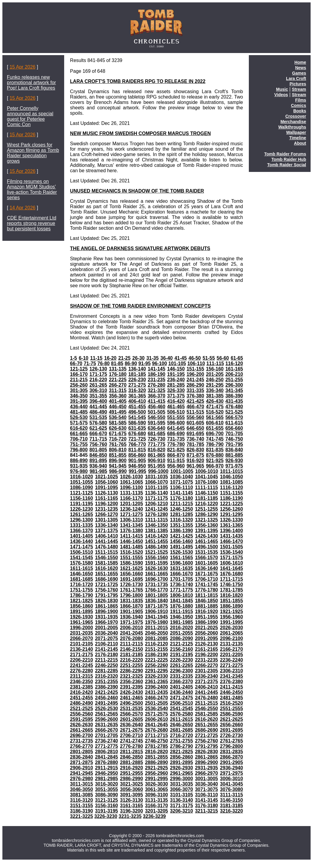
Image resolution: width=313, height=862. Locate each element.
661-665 (79, 433)
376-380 (195, 395)
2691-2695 (231, 730)
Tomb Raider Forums (285, 154)
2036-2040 (106, 633)
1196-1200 (106, 503)
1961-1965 (81, 622)
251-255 (234, 379)
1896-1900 (106, 611)
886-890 (79, 460)
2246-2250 (106, 665)
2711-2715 (156, 735)
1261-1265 (81, 514)
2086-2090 (181, 638)
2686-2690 (206, 730)
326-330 (176, 390)
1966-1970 (106, 622)
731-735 (176, 438)
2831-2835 (231, 751)
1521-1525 (156, 552)
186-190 (156, 374)
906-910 (156, 460)
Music (282, 89)
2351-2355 (106, 681)
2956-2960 (156, 773)
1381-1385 (156, 530)
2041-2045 (131, 633)
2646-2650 (181, 724)
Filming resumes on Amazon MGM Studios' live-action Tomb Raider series (32, 189)
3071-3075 (206, 789)
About (300, 143)
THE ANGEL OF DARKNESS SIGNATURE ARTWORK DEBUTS (140, 248)
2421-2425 (106, 692)
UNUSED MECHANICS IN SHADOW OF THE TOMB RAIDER (137, 190)
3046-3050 (81, 789)
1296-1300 (81, 519)
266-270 (118, 385)
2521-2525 (81, 708)
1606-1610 (231, 562)
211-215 (79, 379)
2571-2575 (156, 713)
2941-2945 (81, 773)
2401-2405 (181, 686)
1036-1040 (181, 476)
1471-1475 (81, 546)
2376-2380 (231, 681)
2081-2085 (156, 638)
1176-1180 (181, 498)
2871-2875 (81, 762)
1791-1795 (106, 595)
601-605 (195, 422)
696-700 (215, 433)
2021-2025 (206, 627)
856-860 (137, 455)
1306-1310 (131, 519)
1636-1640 (206, 568)
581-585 (118, 422)
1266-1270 (106, 514)
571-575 (79, 422)
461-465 (176, 406)
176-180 (118, 374)
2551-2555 (231, 708)
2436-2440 (181, 692)
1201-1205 (131, 503)
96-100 (159, 363)
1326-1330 (231, 519)
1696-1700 (156, 579)
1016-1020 (81, 476)
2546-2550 (206, 708)
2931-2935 (206, 767)
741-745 (215, 438)
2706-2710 (131, 735)
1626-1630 (156, 568)
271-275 (137, 385)
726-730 (156, 438)
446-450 (118, 406)
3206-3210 (181, 810)
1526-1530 (181, 552)
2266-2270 (206, 665)
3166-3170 (156, 805)
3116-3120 (81, 800)
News (300, 67)
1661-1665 (156, 573)
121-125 (79, 368)
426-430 (215, 401)
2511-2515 (206, 703)
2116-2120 (156, 643)
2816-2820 (156, 751)
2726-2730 (231, 735)
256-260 (79, 385)
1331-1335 (81, 525)
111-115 (215, 363)
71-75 (90, 363)
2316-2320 (106, 676)
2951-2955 (131, 773)
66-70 (76, 363)
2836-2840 (81, 757)
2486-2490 (81, 703)
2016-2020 (181, 627)
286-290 (195, 385)
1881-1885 (206, 606)
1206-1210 (156, 503)
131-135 (118, 368)
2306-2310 (231, 670)
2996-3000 (181, 778)
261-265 (98, 385)
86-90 (131, 363)
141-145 (156, 368)
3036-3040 (206, 784)
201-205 (215, 374)
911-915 (176, 460)
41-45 (180, 358)
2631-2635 (106, 724)
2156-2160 (181, 649)
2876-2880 (106, 762)
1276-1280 (156, 514)
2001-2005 (106, 627)
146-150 (176, 368)
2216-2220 (131, 660)
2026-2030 (231, 627)
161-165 (234, 368)
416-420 (176, 401)
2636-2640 (131, 724)
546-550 (156, 417)
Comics (298, 105)
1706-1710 (206, 579)
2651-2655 (206, 724)
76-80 (103, 363)
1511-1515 (106, 552)
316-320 (137, 390)
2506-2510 (181, 703)
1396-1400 (231, 530)
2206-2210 (81, 660)
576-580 (98, 422)
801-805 (98, 449)
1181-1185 (206, 498)
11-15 (96, 358)
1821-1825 (81, 600)
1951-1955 (206, 616)
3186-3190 (81, 810)
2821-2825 (181, 751)
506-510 (176, 412)
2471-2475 (181, 697)
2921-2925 (156, 767)
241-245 (195, 379)
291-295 (215, 385)
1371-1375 (106, 530)
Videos (281, 94)
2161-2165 (206, 649)
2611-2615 (181, 719)
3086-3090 (106, 794)
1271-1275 (131, 514)
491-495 (118, 412)
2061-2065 (231, 633)
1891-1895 (81, 611)
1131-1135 (131, 492)
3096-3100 (156, 794)
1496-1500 (206, 546)
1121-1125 (81, 492)
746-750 (234, 438)
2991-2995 (156, 778)
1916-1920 (206, 611)
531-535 (98, 417)
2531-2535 (131, 708)
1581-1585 (106, 562)
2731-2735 (81, 740)
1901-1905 (131, 611)
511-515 (195, 412)
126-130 (98, 368)
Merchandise (293, 121)
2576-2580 (181, 713)
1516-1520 (131, 552)
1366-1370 (81, 530)
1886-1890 (231, 606)
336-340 (215, 390)
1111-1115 (206, 487)
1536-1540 (231, 552)
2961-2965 (181, 773)
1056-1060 (106, 482)
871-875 (195, 455)
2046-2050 (156, 633)
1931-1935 (106, 616)
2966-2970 (206, 773)
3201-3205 (156, 810)
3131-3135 (156, 800)
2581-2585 (206, 713)
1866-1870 (131, 606)
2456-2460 (106, 697)
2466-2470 (156, 697)
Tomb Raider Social (286, 164)
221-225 (118, 379)
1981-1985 (181, 622)
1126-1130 (106, 492)
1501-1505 (231, 546)
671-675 (118, 433)
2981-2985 (106, 778)
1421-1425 (181, 536)
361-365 (137, 395)
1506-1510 (81, 552)
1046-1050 (231, 476)
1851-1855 (231, 600)
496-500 (137, 412)
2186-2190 (156, 654)
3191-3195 (106, 810)
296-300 (234, 385)
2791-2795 (206, 746)
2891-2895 (181, 762)
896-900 (118, 460)
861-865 (156, 455)
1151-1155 (231, 492)
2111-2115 (131, 643)
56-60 (223, 358)
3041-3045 (231, 784)
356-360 (118, 395)
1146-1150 (206, 492)
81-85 (117, 363)
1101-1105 (156, 487)
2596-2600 (106, 719)
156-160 (215, 368)
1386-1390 (181, 530)
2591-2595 (81, 719)
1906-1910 (156, 611)
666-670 (98, 433)
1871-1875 (156, 606)
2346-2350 (81, 681)
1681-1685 (81, 579)
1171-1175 (156, 498)
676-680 (137, 433)
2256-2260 (156, 665)
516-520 (215, 412)
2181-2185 (131, 654)
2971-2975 (231, 773)
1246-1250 (181, 509)
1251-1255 (206, 509)
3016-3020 (106, 784)
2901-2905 (231, 762)
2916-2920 (131, 767)
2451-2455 (81, 697)
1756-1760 (106, 589)
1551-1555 (131, 557)
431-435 (234, 401)
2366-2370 (181, 681)
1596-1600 (181, 562)
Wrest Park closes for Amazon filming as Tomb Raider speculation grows (33, 153)
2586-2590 (231, 713)
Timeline (297, 137)
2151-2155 (156, 649)
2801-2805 (81, 751)
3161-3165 (131, 805)
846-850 (98, 455)
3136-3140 (181, 800)
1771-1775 (181, 589)
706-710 (79, 438)
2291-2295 (156, 670)
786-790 (215, 444)
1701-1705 (181, 579)
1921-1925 (231, 611)
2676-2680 (156, 730)
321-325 (156, 390)
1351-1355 (181, 525)
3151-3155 (81, 805)
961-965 (195, 465)
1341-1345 (131, 525)
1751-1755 (81, 589)
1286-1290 (206, 514)
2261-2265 (181, 665)
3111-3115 (231, 794)
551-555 (176, 417)
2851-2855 (156, 757)
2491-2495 (106, 703)
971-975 (234, 465)
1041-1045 (206, 476)
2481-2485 (231, 697)
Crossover (295, 116)
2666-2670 (106, 730)
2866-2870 (231, 757)
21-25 (124, 358)
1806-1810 (181, 595)
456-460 (156, 406)
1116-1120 (231, 487)
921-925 (215, 460)
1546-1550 (106, 557)
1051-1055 (81, 482)
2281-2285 (106, 670)
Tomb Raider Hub (288, 159)
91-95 (144, 363)
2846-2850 (131, 757)
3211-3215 (206, 810)
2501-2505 (156, 703)
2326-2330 (156, 676)
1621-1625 (131, 568)
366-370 (156, 395)
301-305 (79, 390)
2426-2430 (131, 692)
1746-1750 (231, 584)
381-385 (215, 395)
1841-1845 (181, 600)
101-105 (177, 363)
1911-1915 (181, 611)
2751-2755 (181, 740)
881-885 (234, 455)
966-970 (215, 465)
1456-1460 (181, 541)
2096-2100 (231, 638)
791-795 (234, 444)
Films (300, 100)
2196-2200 (206, 654)
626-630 (118, 428)
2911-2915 (106, 767)
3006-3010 (231, 778)
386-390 (234, 395)
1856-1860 (81, 606)
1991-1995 (231, 622)
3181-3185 (231, 805)
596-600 (176, 422)
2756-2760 (206, 740)
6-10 (83, 358)
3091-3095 (131, 794)
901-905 (137, 460)
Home (300, 62)
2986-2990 (131, 778)
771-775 (156, 444)
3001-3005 (206, 778)
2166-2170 (231, 649)
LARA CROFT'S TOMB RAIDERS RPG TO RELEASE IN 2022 (138, 81)
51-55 (209, 358)
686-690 (176, 433)
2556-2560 (81, 713)
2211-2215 (106, 660)
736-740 (195, 438)
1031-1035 (156, 476)
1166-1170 (131, 498)
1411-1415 (131, 536)
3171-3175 (181, 805)
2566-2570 (131, 713)
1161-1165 (106, 498)
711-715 (98, 438)
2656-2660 (231, 724)
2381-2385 (81, 686)
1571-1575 (231, 557)
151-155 (195, 368)
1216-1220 (206, 503)
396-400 (98, 401)
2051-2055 (181, 633)
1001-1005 (181, 471)
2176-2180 (106, 654)
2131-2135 (231, 643)
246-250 (215, 379)
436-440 (79, 406)
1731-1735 (156, 584)
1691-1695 (131, 579)
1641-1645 (231, 568)
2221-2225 (156, 660)
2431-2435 (156, 692)
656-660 (234, 428)
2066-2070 (81, 638)
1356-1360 (206, 525)
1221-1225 (231, 503)
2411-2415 (231, 686)
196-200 (195, 374)
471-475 (215, 406)
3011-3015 (81, 784)
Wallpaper (296, 132)
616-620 (79, 428)
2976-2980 (81, 778)
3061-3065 (156, 789)
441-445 (98, 406)
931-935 (79, 465)
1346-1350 (156, 525)
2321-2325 (131, 676)
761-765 (118, 444)
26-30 (138, 358)
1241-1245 (156, 509)
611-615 (234, 422)
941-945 (118, 465)
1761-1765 (131, 589)
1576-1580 (81, 562)
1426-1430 (206, 536)
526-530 (79, 417)
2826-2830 (206, 751)
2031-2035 (81, 633)
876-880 (215, 455)
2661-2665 (81, 730)
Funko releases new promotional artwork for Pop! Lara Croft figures (31, 82)
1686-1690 (106, 579)
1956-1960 (231, 616)
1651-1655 (106, 573)
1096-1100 (131, 487)
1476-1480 (106, 546)
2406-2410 (206, 686)
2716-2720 (181, 735)
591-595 (156, 422)
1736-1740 (181, 584)
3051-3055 (106, 789)
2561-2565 (106, 713)
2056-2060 (206, 633)
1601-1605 (206, 562)
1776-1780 (206, 589)
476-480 (234, 406)
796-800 (79, 449)
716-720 (118, 438)
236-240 (176, 379)
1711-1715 (231, 579)
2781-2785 (156, 746)
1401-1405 (81, 536)
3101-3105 (181, 794)
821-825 (176, 449)
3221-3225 (81, 816)
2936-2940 (231, 767)
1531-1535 (206, 552)
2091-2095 (206, 638)
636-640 (156, 428)
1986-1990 (206, 622)
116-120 (234, 363)
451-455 (137, 406)
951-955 (156, 465)
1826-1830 (106, 600)
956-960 (176, 465)
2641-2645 (156, 724)
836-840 (234, 449)
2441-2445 (206, 692)
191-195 (176, 374)
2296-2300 (181, 670)
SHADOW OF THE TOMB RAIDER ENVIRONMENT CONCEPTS (140, 305)
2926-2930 (181, 767)
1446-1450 (131, 541)
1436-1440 (81, 541)
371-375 (176, 395)
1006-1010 (206, 471)
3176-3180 (206, 805)
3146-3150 (231, 800)
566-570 (234, 417)
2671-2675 (131, 730)
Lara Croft (296, 78)
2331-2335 (181, 676)
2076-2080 (131, 638)
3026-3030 (156, 784)
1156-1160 (81, 498)
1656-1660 (131, 573)
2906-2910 (81, 767)
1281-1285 (181, 514)
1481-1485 (131, 546)
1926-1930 (81, 616)
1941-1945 (156, 616)
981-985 (98, 471)
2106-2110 (106, 643)
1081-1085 (231, 482)
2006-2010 (131, 627)
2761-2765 (231, 740)
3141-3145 (206, 800)
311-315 (118, 390)
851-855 (118, 455)
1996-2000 (81, 627)
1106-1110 (181, 487)
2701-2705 (106, 735)
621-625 (98, 428)
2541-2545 (181, 708)
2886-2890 (156, 762)
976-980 (79, 471)
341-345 (234, 390)
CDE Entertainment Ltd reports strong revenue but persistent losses (31, 223)
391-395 (79, 401)
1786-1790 (81, 595)
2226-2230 (181, 660)
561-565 (215, 417)
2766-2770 (81, 746)
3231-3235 (130, 816)
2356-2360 (131, 681)
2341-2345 (231, 676)
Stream (299, 89)
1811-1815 (206, 595)
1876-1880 (181, 606)
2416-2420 (81, 692)
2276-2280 (81, 670)
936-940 (98, 465)
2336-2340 (206, 676)
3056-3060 (131, 789)
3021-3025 (131, 784)
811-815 (137, 449)
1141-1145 (181, 492)
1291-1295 (231, 514)
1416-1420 (156, 536)
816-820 (156, 449)
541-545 (137, 417)
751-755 (79, 444)
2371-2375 (206, 681)
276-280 (156, 385)
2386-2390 (106, 686)
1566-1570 (206, 557)
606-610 (215, 422)
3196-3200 (131, 810)
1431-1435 (231, 536)
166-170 (79, 374)
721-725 (137, 438)
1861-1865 (106, 606)
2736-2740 (106, 740)
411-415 (156, 401)
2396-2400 (156, 686)
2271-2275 (231, 665)
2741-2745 (131, 740)
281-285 (176, 385)
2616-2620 (206, 719)
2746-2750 (156, 740)
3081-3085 (81, 794)
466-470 (195, 406)
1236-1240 (131, 509)
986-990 (118, 471)
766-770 (137, 444)
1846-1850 (206, 600)
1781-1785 (231, 589)
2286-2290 (131, 670)
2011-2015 (156, 627)
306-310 (98, 390)
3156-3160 (106, 805)
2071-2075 (106, 638)
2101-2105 (81, 643)
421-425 (195, 401)
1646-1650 (81, 573)
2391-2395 (131, 686)
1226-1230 (81, 509)
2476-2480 (206, 697)
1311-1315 (156, 519)
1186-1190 (231, 498)
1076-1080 (206, 482)
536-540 (118, 417)
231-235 (156, 379)
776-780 (176, 444)
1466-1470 (231, 541)
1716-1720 (81, 584)
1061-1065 (131, 482)
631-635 (137, 428)
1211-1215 (181, 503)
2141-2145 (106, 649)
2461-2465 (131, 697)
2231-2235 (206, 660)
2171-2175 (81, 654)
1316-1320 (181, 519)
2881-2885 (131, 762)
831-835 (215, 449)
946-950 (137, 465)
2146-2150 (131, 649)
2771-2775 (106, 746)
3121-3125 (106, 800)
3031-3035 (181, 784)
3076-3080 (231, 789)
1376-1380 (131, 530)
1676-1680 (231, 573)
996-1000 (158, 471)
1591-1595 (156, 562)
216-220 (98, 379)
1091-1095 (106, 487)
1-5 (73, 358)
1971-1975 (131, 622)
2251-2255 (131, 665)
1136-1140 (156, 492)
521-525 (234, 412)
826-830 (195, 449)
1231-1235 (106, 509)
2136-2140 (81, 649)
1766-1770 (156, 589)
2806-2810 (106, 751)
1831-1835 (131, 600)
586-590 (137, 422)
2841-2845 (106, 757)
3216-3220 (231, 810)
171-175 (98, 374)
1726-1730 (131, 584)
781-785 (195, 444)
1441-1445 (106, 541)
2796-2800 (231, 746)
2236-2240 (231, 660)
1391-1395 (206, 530)
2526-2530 (106, 708)
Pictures (298, 83)
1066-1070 (156, 482)
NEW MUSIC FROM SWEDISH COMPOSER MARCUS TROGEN (140, 133)
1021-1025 (106, 476)
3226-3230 (106, 816)
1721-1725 (106, 584)
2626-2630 (81, 724)
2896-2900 (206, 762)
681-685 (156, 433)
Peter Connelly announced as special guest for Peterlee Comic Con (30, 116)
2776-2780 (131, 746)
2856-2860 (181, 757)
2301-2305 (206, 670)
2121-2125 (181, 643)
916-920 (195, 460)
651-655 (215, 428)
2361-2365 (156, 681)
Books (299, 110)
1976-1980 (156, 622)
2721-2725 (206, 735)
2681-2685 (181, 730)
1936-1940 (131, 616)
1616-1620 (106, 568)
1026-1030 (131, 476)
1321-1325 (206, 519)
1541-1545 (81, 557)
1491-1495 (181, 546)
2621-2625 (231, 719)
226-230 (137, 379)
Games (299, 73)
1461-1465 (206, 541)
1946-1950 (181, 616)
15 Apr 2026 (22, 66)
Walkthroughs (292, 127)
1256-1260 (231, 509)
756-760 (98, 444)
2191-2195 (181, 654)
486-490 (98, 412)
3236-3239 (154, 816)
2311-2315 (81, 676)
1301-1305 (106, 519)
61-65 (237, 358)
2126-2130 (206, 643)
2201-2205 (231, 654)
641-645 (176, 428)
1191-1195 (81, 503)
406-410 (137, 401)
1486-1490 (156, 546)
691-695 (195, 433)
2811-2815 (131, 751)
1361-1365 (231, 525)
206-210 (234, 374)
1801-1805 (156, 595)
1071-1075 (181, 482)
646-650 (195, 428)
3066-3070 (181, 789)
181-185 (137, 374)
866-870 (176, 455)
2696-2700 (81, 735)
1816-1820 (231, 595)
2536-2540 (156, 708)
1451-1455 (156, 541)
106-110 (196, 363)
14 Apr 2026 (22, 207)
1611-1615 (81, 568)
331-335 (195, 390)
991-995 (137, 471)
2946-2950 (106, 773)
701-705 (234, 433)
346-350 (79, 395)
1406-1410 (106, 536)
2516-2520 (231, 703)
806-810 (118, 449)
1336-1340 (106, 525)
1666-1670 (181, 573)
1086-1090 (81, 487)
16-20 (110, 358)
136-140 (137, 368)
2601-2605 (131, 719)
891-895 (98, 460)
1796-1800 (131, 595)
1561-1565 (181, 557)
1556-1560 (156, 557)
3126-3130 (131, 800)
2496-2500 (131, 703)
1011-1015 (231, 471)
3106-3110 (206, 794)
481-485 (79, 412)
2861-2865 (206, 757)
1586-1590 (131, 562)
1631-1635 (181, 568)
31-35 (152, 358)
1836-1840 (156, 600)
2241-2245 (81, 665)
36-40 (166, 358)
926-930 (234, 460)
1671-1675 (206, 573)
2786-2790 (181, 746)
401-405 (118, 401)
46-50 (195, 358)
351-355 (98, 395)
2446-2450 (231, 692)
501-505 (156, 412)
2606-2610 (156, 719)
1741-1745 (206, 584)
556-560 (195, 417)
